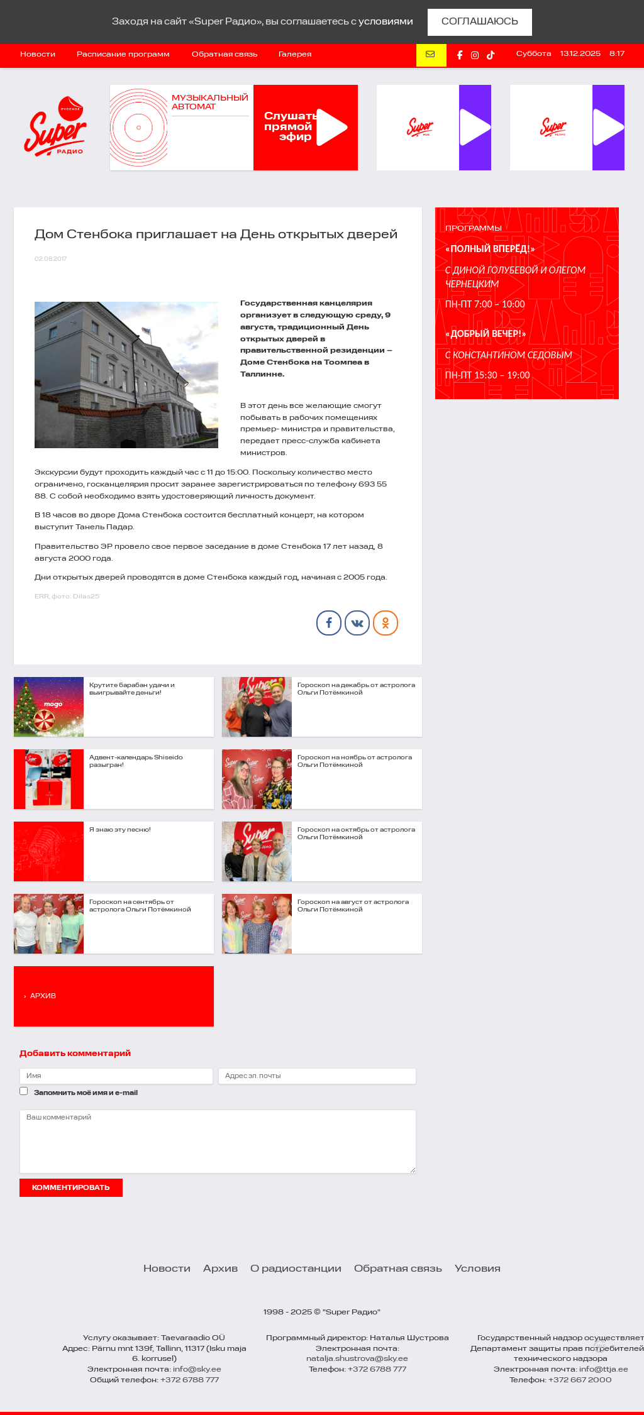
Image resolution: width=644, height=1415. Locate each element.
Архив (220, 1269)
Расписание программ (123, 54)
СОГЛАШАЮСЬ (479, 22)
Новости (37, 54)
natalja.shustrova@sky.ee (357, 1359)
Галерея (295, 54)
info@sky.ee (197, 1370)
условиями (385, 22)
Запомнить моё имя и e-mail (86, 1093)
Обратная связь (224, 54)
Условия (478, 1269)
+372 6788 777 (189, 1380)
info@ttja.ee (603, 1370)
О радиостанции (295, 1269)
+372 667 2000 (580, 1380)
